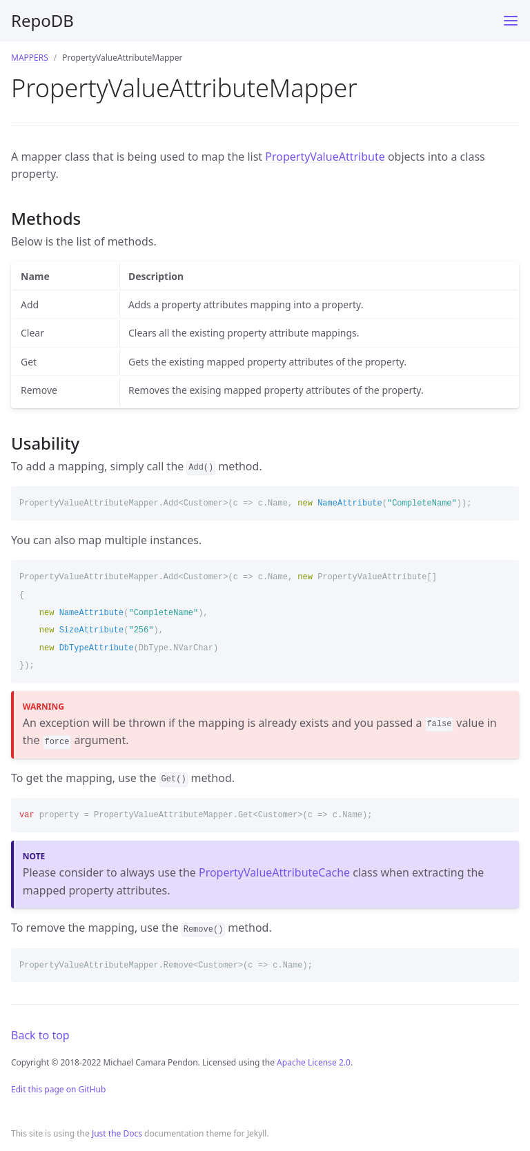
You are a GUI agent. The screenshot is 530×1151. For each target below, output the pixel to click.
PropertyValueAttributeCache (274, 872)
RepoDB (42, 20)
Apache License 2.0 (314, 1062)
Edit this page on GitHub (58, 1089)
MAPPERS (29, 57)
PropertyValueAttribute (324, 156)
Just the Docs (117, 1133)
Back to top (40, 1035)
